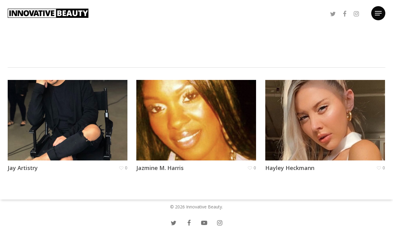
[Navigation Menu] (378, 13)
